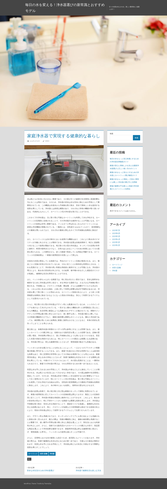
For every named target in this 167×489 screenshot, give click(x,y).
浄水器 (52, 454)
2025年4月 (116, 239)
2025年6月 (116, 233)
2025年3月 (116, 242)
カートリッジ (32, 454)
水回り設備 (43, 454)
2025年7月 (116, 230)
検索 (111, 133)
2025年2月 (116, 245)
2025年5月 (116, 236)
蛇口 (29, 459)
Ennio (47, 141)
